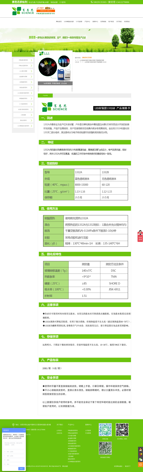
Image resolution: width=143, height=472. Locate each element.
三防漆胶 (23, 115)
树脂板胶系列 (23, 98)
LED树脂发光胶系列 (23, 126)
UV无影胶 (79, 21)
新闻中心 (95, 21)
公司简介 (59, 430)
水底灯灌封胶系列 (23, 109)
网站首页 (59, 21)
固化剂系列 (23, 120)
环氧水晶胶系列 (23, 65)
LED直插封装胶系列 (23, 93)
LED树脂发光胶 (69, 21)
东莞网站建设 (118, 466)
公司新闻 (88, 430)
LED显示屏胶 (23, 71)
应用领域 (103, 21)
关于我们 (119, 21)
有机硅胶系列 (23, 87)
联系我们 (127, 21)
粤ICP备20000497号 (55, 466)
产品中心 (87, 21)
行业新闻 (88, 433)
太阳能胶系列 (23, 82)
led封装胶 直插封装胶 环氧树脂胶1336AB (95, 62)
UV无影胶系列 (23, 104)
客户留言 (111, 21)
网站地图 (65, 466)
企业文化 (59, 433)
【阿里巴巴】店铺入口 (46, 11)
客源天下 (127, 466)
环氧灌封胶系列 (23, 60)
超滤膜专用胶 (23, 76)
